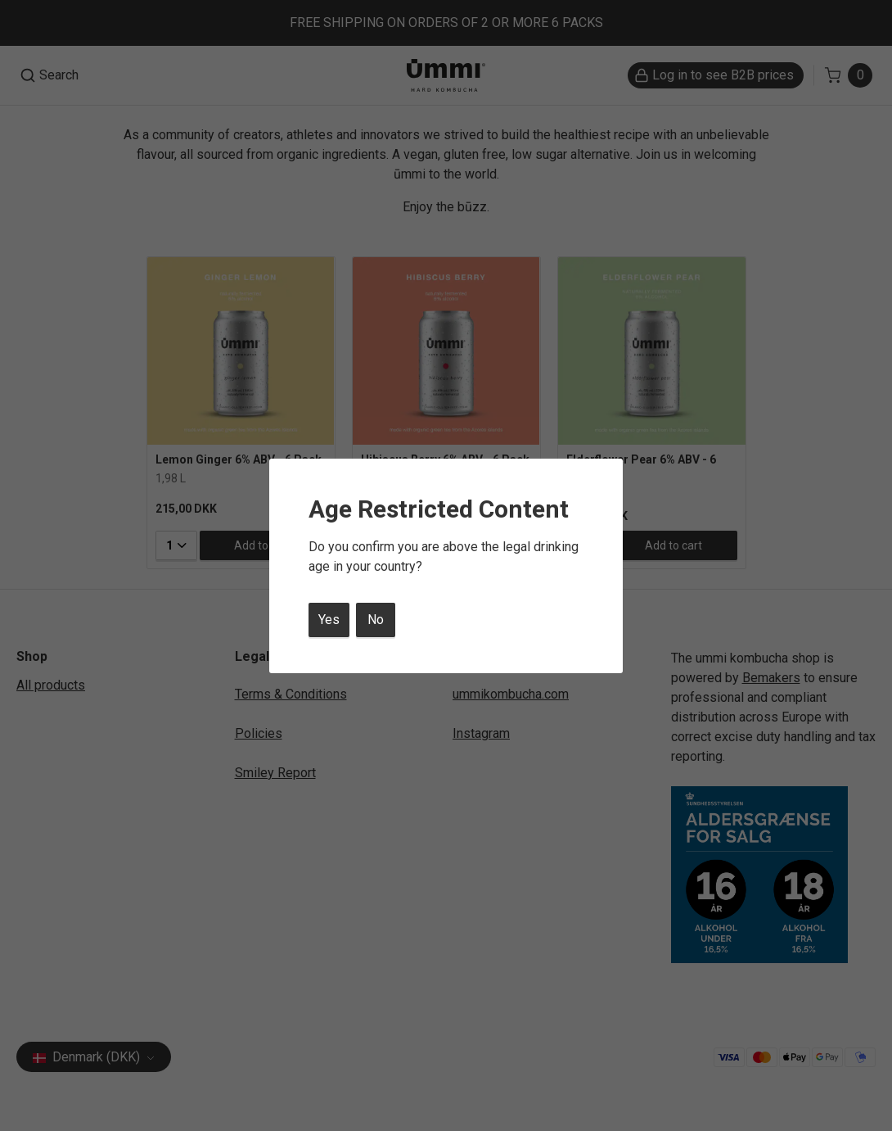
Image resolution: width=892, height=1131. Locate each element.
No (375, 619)
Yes (329, 619)
